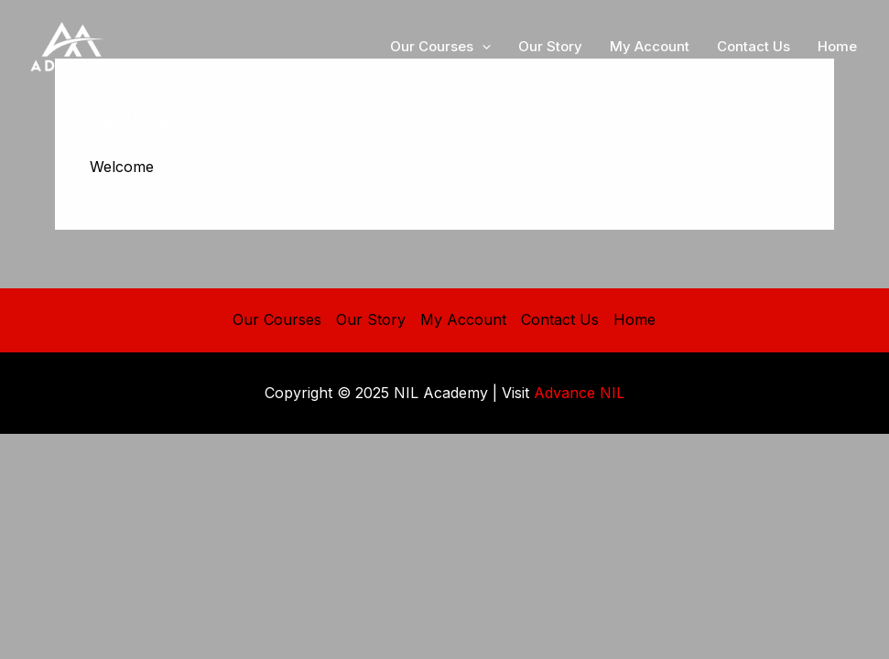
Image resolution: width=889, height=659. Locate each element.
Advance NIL (579, 393)
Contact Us (560, 319)
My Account (463, 319)
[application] (482, 47)
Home (634, 319)
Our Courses (277, 319)
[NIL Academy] (73, 45)
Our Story (371, 319)
